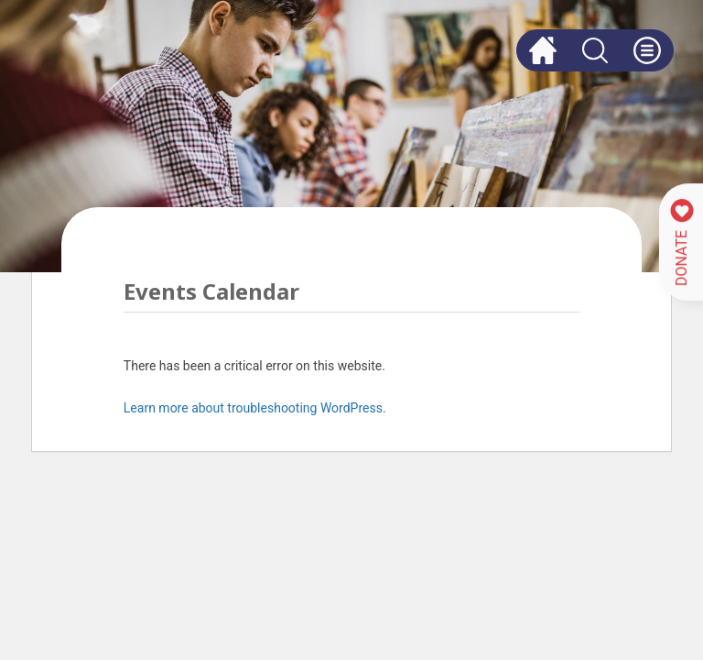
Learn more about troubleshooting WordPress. (255, 408)
